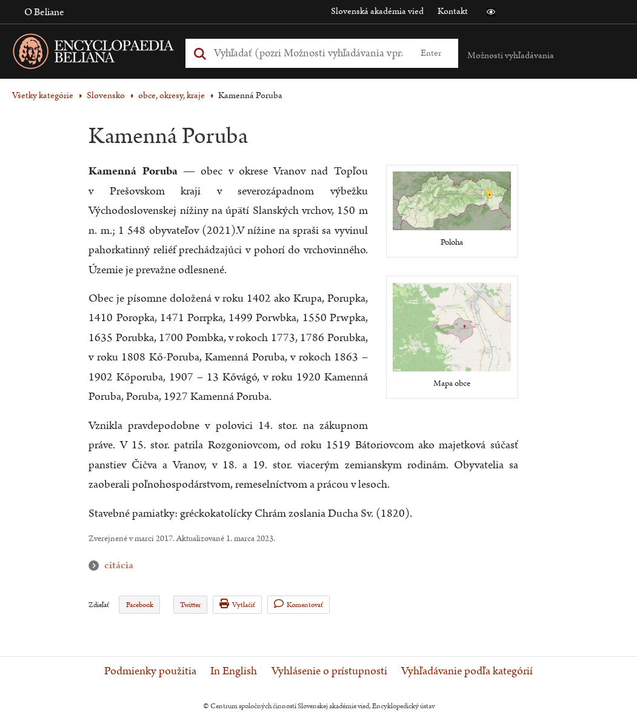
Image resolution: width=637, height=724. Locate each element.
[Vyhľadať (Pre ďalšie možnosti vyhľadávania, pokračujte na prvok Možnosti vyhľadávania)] (308, 53)
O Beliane (44, 12)
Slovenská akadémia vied (377, 11)
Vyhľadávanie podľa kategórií (467, 671)
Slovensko (106, 95)
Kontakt (453, 11)
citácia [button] (96, 565)
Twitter (190, 605)
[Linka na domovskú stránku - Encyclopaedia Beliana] (112, 53)
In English (233, 671)
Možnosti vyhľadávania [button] (510, 55)
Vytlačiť (237, 604)
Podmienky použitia (150, 671)
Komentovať (298, 604)
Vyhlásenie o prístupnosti (329, 671)
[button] (491, 12)
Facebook (139, 605)
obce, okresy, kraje (171, 95)
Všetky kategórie (42, 95)
